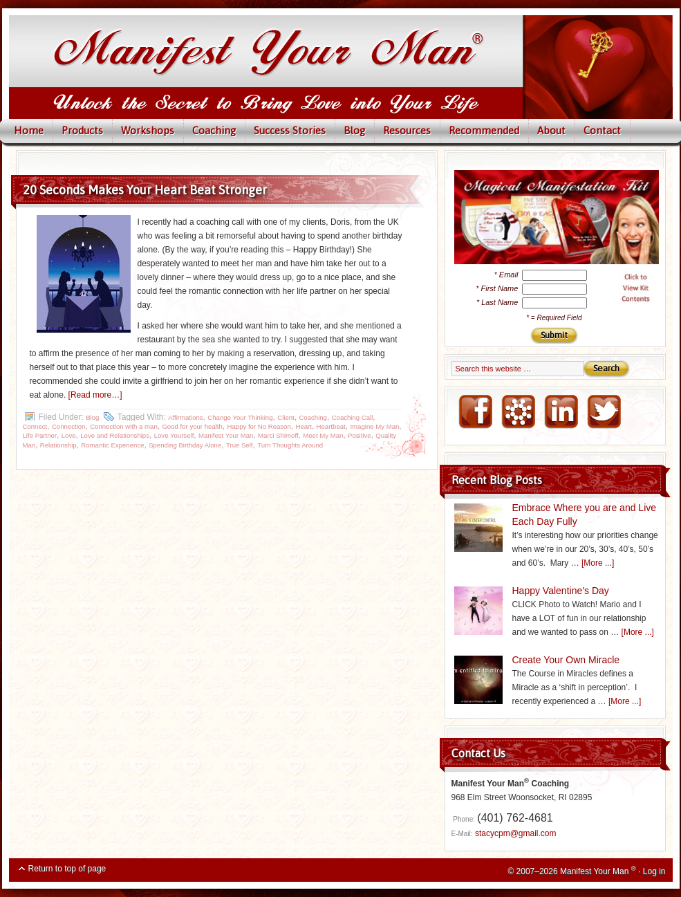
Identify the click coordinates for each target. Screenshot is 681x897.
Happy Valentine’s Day (560, 590)
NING (518, 412)
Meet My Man (323, 435)
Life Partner (40, 435)
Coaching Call (352, 417)
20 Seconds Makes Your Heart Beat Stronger (145, 190)
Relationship (58, 445)
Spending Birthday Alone (185, 445)
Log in (654, 871)
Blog (354, 130)
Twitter (603, 412)
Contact (602, 130)
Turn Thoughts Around (290, 445)
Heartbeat (331, 426)
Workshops (147, 130)
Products (82, 130)
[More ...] (597, 563)
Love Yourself (174, 435)
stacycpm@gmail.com (516, 833)
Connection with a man (124, 426)
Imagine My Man (374, 426)
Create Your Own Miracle (566, 659)
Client (286, 417)
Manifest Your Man (225, 435)
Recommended (484, 130)
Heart (303, 426)
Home (29, 130)
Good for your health (192, 426)
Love (69, 435)
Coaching (214, 130)
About (551, 130)
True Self (239, 445)
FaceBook (475, 412)
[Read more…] (95, 395)
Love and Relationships (114, 435)
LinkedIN (560, 412)
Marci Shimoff (278, 435)
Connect (35, 426)
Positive (359, 435)
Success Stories (290, 130)
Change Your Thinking (239, 417)
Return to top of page (67, 868)
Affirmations (185, 417)
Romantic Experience (112, 445)
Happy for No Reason (259, 426)
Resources (407, 130)
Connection (69, 426)
